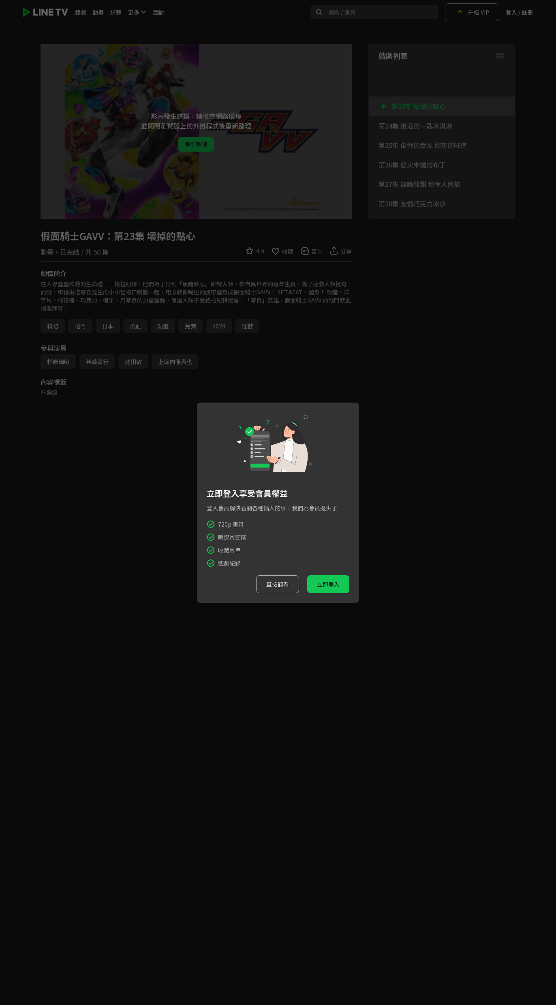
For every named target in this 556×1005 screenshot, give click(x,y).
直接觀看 (277, 584)
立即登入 (328, 584)
